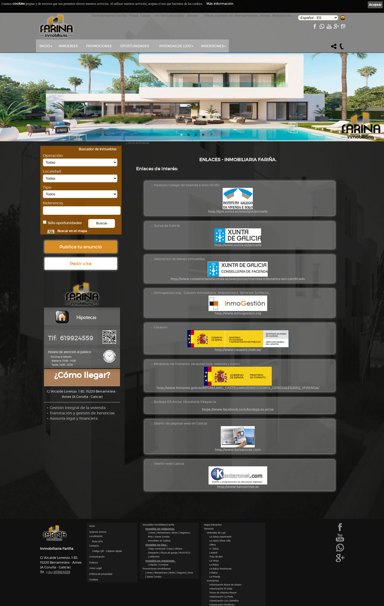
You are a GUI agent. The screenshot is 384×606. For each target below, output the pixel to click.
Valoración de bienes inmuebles (179, 259)
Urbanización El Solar (221, 588)
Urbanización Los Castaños (224, 600)
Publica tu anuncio (80, 247)
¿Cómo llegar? (82, 375)
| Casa (169, 548)
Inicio (44, 46)
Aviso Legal (95, 568)
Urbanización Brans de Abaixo (225, 584)
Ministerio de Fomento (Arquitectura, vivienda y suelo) (197, 364)
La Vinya (214, 560)
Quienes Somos (97, 532)
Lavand (213, 552)
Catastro (160, 327)
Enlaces (143, 143)
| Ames (152, 532)
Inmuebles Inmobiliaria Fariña (158, 524)
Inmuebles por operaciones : (160, 560)
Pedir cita (80, 263)
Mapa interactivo (213, 524)
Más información (219, 4)
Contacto (94, 545)
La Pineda (214, 576)
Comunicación (97, 556)
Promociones (98, 46)
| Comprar (163, 564)
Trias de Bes (216, 556)
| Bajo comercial (157, 548)
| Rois (190, 572)
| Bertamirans (163, 532)
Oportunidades (134, 46)
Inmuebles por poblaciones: (160, 528)
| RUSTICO (184, 552)
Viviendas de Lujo (175, 46)
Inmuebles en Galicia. (159, 540)
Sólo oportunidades (65, 223)
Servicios (209, 528)
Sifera (212, 544)
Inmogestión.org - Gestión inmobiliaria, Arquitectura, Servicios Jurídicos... (212, 293)
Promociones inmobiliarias (157, 568)
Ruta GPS (97, 541)
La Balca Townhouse (220, 568)
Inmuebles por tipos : (156, 544)
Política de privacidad (100, 574)
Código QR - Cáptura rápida (107, 551)
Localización (96, 536)
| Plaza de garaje (168, 552)
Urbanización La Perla (221, 596)
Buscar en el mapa (72, 231)
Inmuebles (68, 46)
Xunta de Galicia (167, 226)
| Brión (174, 532)
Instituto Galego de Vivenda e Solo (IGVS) (186, 185)
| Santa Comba (162, 536)
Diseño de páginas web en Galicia (180, 423)
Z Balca (213, 572)
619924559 (58, 572)
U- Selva (214, 548)
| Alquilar (153, 564)
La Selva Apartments (220, 536)
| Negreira (184, 532)
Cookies (93, 579)
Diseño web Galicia (169, 464)
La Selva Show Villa (219, 540)
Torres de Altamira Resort (223, 592)
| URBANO (153, 556)
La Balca (214, 564)
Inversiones (212, 46)
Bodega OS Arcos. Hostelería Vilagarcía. (185, 402)
